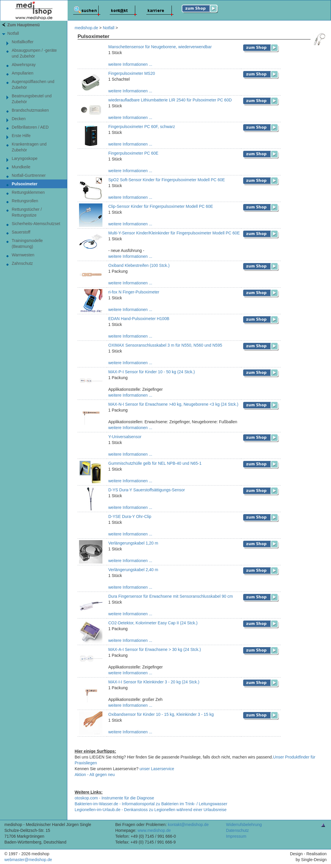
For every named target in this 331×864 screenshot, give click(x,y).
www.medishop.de (154, 830)
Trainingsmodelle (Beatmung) (27, 243)
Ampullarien (22, 73)
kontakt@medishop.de (188, 824)
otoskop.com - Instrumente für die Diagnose (114, 798)
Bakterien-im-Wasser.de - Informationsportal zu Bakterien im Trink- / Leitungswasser (151, 803)
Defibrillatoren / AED (30, 127)
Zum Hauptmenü (23, 25)
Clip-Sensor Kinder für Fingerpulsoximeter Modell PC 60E (160, 206)
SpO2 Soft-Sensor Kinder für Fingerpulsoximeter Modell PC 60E (166, 179)
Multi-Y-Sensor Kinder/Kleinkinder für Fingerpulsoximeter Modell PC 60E (174, 233)
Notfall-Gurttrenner (29, 175)
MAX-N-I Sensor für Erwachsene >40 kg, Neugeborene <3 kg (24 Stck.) (173, 404)
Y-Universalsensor (124, 436)
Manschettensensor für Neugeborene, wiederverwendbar (160, 46)
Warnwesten (23, 255)
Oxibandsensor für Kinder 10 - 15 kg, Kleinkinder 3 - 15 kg (161, 714)
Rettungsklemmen (28, 192)
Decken (18, 118)
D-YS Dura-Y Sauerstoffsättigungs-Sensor (146, 490)
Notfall (13, 33)
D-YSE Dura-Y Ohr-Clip (129, 516)
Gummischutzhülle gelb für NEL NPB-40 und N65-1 (155, 463)
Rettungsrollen (25, 200)
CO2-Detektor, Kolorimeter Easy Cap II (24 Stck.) (153, 623)
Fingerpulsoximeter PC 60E (133, 153)
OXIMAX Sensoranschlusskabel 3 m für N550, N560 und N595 (165, 345)
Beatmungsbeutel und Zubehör (32, 99)
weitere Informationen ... (130, 64)
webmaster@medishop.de (28, 859)
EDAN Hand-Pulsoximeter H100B (138, 318)
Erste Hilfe (21, 135)
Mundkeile (21, 167)
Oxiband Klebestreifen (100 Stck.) (138, 265)
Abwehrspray (24, 64)
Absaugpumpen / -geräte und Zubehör (34, 53)
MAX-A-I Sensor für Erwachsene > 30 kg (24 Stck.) (154, 649)
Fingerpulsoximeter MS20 (131, 73)
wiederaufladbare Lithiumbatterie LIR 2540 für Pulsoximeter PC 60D (170, 100)
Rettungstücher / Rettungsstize (27, 212)
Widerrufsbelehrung (244, 824)
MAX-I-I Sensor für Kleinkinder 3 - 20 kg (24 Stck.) (153, 682)
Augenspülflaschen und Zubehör (33, 84)
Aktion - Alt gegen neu (95, 774)
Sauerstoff (21, 232)
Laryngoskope (24, 158)
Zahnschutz (22, 263)
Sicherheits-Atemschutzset (36, 223)
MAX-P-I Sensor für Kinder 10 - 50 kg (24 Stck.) (151, 371)
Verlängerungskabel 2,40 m (133, 569)
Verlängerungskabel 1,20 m (133, 543)
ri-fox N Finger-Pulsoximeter (133, 292)
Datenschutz (237, 830)
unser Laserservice (157, 768)
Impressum (236, 836)
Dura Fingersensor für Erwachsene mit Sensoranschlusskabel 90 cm (170, 596)
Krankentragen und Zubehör (29, 147)
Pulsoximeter (24, 184)
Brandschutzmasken (30, 110)
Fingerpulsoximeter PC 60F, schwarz (141, 126)
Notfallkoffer (22, 41)
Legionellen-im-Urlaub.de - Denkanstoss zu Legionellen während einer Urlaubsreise (151, 809)
